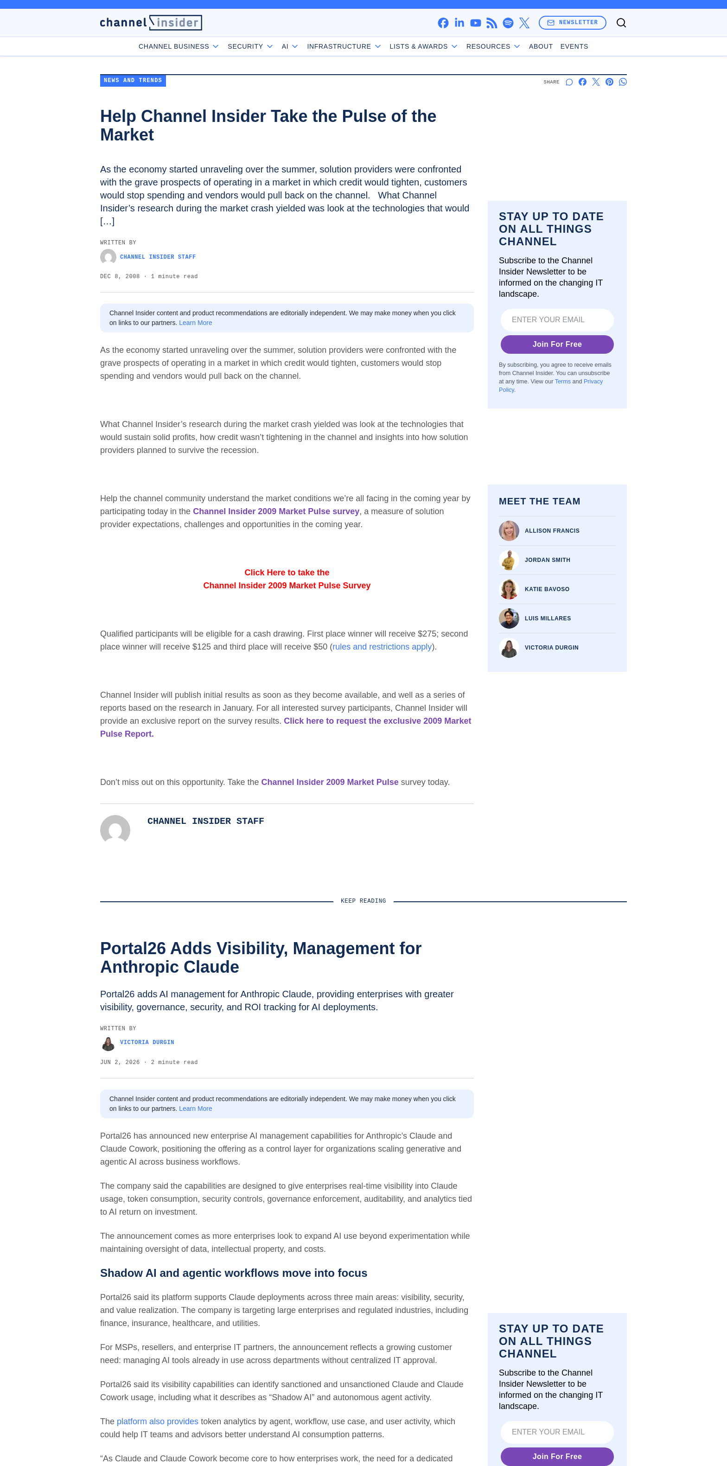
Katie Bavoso (547, 589)
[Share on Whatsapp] (623, 82)
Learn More (195, 322)
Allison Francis (552, 531)
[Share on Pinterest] (609, 82)
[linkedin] (459, 23)
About (541, 46)
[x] (524, 23)
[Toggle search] (621, 22)
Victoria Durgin (552, 647)
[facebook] (443, 23)
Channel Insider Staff (148, 257)
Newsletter (572, 22)
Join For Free (557, 344)
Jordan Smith (548, 560)
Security (251, 46)
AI (291, 46)
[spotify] (508, 23)
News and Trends (133, 81)
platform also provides (157, 1421)
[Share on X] (596, 82)
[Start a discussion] (569, 82)
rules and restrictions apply (382, 646)
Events (574, 46)
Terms (563, 381)
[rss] (491, 23)
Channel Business (179, 46)
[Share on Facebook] (583, 82)
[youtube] (475, 23)
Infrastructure (344, 46)
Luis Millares (548, 618)
